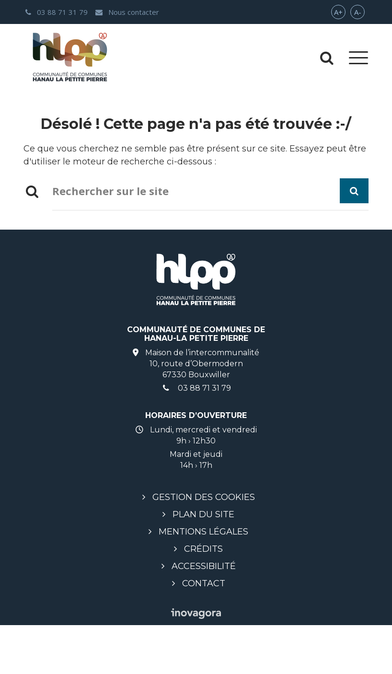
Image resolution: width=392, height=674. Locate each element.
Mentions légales (203, 531)
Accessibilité (204, 566)
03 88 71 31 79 (196, 388)
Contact (203, 583)
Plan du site (203, 514)
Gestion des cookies (203, 497)
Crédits (203, 549)
